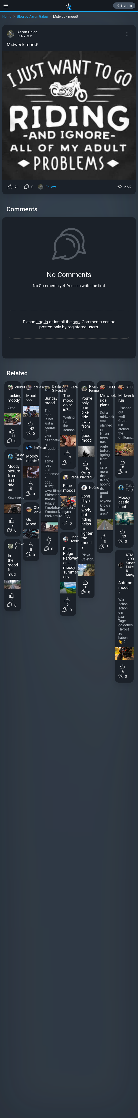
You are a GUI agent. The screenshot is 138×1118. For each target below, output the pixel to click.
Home (6, 16)
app (76, 321)
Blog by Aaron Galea (32, 16)
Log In (42, 321)
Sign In (124, 5)
